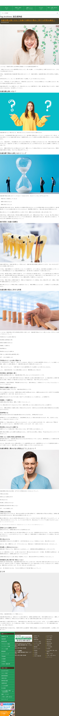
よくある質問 (4, 685)
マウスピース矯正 (5, 644)
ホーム (6, 8)
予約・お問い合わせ (52, 8)
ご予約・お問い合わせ (6, 697)
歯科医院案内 (4, 676)
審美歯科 (3, 651)
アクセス (41, 8)
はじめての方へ (5, 670)
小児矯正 (3, 661)
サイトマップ (4, 699)
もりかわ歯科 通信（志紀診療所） (6, 691)
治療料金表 (4, 683)
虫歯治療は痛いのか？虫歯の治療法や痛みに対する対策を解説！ (28, 20)
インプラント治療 (5, 646)
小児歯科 (3, 659)
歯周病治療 (4, 641)
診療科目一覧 (4, 636)
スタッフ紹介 (4, 673)
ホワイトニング (5, 654)
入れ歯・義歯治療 (5, 664)
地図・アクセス (5, 694)
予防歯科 (3, 656)
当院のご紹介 (18, 8)
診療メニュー (29, 8)
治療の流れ (4, 678)
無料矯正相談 (4, 680)
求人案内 (3, 688)
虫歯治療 (3, 639)
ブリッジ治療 (4, 649)
